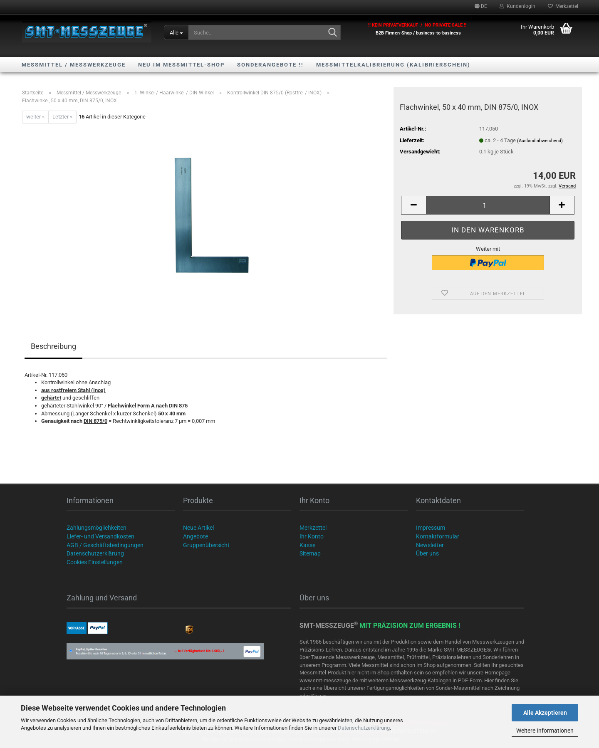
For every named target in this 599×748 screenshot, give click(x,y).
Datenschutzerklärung (364, 728)
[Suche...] (176, 32)
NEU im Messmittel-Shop (181, 65)
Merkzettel (563, 6)
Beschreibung (53, 346)
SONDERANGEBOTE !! (270, 65)
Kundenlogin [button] (517, 6)
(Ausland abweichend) (540, 140)
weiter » (35, 117)
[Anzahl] (487, 205)
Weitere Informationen (545, 730)
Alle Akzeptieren (545, 712)
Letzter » (62, 117)
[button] (480, 6)
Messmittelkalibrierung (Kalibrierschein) (393, 65)
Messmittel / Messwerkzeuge (74, 65)
